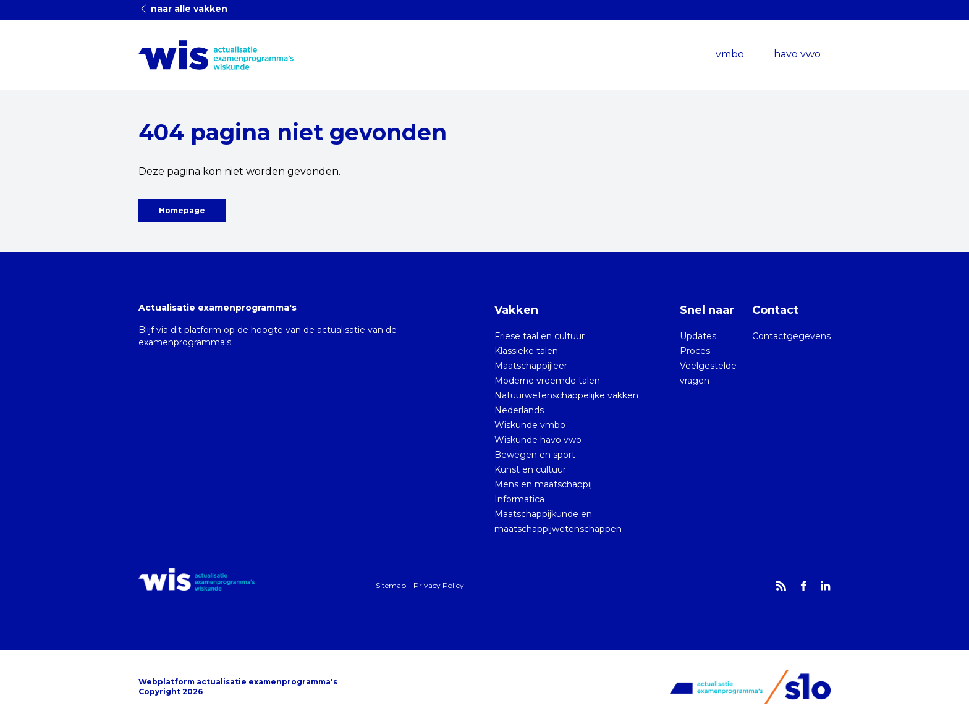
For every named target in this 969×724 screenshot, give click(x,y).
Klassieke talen (526, 350)
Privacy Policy (438, 585)
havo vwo (797, 54)
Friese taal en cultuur (539, 336)
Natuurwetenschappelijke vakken (566, 395)
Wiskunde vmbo (529, 425)
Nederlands (519, 410)
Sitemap (391, 585)
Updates (698, 336)
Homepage (182, 210)
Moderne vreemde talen (547, 380)
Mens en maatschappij (543, 484)
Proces (695, 350)
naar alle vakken (182, 8)
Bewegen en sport (534, 454)
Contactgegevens (791, 336)
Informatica (519, 499)
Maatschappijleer (530, 365)
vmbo (730, 54)
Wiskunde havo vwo (538, 439)
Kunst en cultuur (530, 469)
